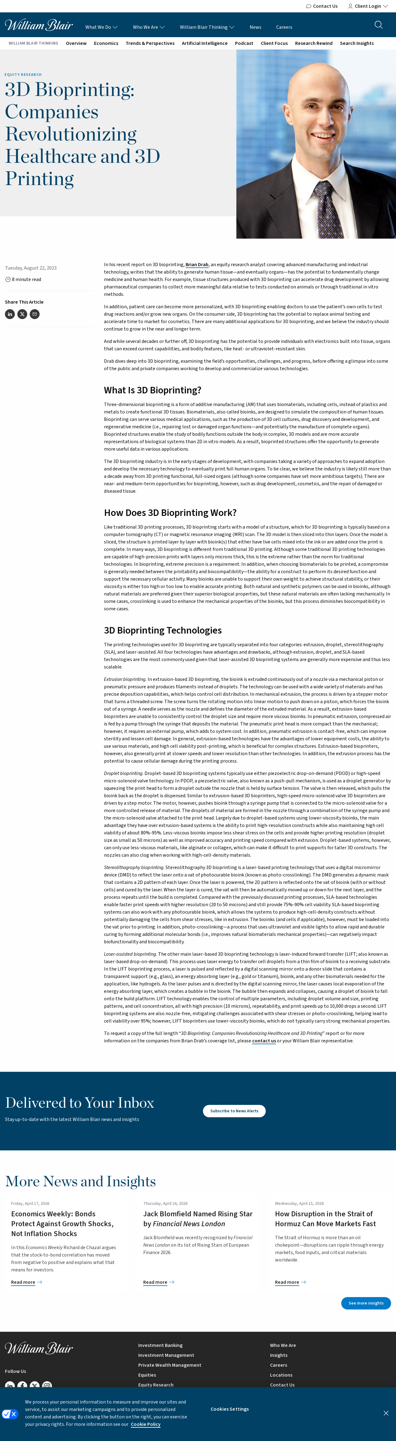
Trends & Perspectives (150, 43)
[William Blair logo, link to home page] (39, 24)
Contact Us (322, 6)
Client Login (368, 6)
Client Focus (274, 43)
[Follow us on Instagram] (47, 1386)
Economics (106, 43)
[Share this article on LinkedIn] (10, 314)
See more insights (366, 1303)
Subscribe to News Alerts (234, 1111)
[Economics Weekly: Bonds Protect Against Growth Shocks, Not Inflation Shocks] (66, 1282)
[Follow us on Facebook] (22, 1386)
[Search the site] (378, 24)
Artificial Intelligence (205, 43)
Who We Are (149, 27)
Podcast (244, 43)
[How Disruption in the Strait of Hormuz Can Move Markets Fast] (330, 1282)
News (255, 27)
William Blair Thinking (207, 27)
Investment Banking (160, 1345)
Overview (76, 43)
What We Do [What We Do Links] (101, 27)
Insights (278, 1355)
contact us (264, 1040)
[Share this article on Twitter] (22, 314)
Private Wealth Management (169, 1365)
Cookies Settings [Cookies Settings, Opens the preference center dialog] (230, 1414)
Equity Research (156, 1385)
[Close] (386, 1418)
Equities (147, 1375)
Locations (281, 1375)
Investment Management (166, 1355)
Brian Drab (197, 264)
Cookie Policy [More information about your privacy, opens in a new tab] (146, 1429)
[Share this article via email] (35, 314)
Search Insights (357, 43)
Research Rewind (314, 43)
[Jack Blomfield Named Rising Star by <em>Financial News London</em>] (198, 1282)
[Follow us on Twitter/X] (35, 1386)
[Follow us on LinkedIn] (10, 1386)
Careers (284, 27)
